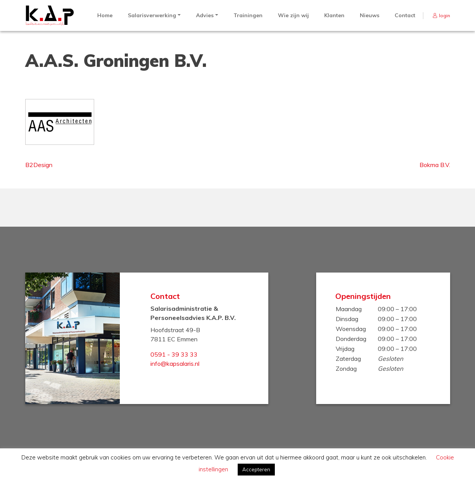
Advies (205, 15)
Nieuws (369, 15)
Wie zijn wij (293, 15)
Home (105, 15)
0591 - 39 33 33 (174, 354)
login (444, 15)
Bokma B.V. (435, 165)
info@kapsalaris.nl (174, 363)
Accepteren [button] (256, 469)
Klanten (334, 15)
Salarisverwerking (152, 15)
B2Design (38, 165)
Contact (405, 15)
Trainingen (248, 15)
